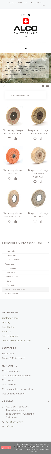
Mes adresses (9, 384)
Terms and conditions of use (16, 340)
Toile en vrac (11, 255)
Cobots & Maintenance (13, 358)
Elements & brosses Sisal (15, 289)
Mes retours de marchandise (16, 375)
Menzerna (10, 272)
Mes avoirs (7, 380)
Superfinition (8, 353)
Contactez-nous (10, 318)
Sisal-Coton (11, 285)
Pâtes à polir (9, 264)
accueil (11, 3)
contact (22, 3)
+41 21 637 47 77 (14, 422)
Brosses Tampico (11, 294)
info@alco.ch (12, 426)
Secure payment (10, 336)
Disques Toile (10, 251)
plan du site (37, 3)
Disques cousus (12, 260)
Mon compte (9, 365)
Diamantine (11, 268)
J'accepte (6, 448)
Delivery (6, 322)
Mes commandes (11, 371)
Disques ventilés (11, 277)
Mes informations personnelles (17, 389)
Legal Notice (8, 327)
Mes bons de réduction (13, 393)
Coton (8, 281)
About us (6, 331)
